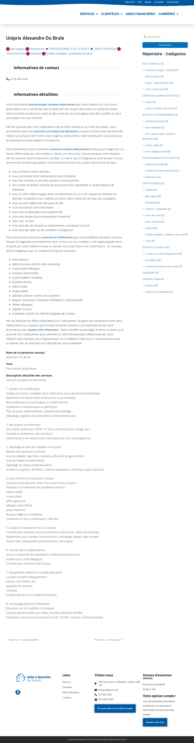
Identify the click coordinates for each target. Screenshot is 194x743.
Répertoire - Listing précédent (23, 640)
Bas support (152, 199)
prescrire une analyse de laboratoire (56, 131)
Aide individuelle (154, 128)
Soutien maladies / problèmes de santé (166, 238)
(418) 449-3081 (19, 79)
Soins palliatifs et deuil (158, 153)
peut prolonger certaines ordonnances (52, 104)
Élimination (152, 205)
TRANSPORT (149, 282)
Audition (150, 192)
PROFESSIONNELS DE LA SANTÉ (159, 159)
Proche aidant (153, 146)
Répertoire (130, 2)
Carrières (168, 14)
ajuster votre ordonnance (43, 329)
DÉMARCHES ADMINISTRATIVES (159, 96)
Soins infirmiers (154, 225)
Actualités (159, 2)
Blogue (148, 2)
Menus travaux (153, 76)
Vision (149, 249)
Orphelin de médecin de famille (162, 173)
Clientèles (112, 14)
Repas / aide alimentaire (158, 83)
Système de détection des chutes (163, 275)
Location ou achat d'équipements (163, 262)
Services (89, 14)
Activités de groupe (156, 122)
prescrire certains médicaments (70, 149)
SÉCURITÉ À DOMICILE (154, 256)
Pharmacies (152, 179)
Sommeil (150, 231)
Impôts (149, 102)
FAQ (140, 2)
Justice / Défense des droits (160, 109)
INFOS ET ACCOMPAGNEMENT (159, 115)
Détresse (150, 295)
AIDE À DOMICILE (151, 63)
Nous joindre (173, 2)
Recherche (165, 45)
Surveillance (152, 269)
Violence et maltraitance (158, 301)
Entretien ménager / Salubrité (161, 70)
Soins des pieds (154, 218)
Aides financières (140, 14)
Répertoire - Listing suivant (108, 640)
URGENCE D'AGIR (151, 288)
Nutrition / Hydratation (157, 212)
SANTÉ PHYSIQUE (152, 186)
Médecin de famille (156, 166)
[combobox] (165, 37)
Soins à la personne (156, 89)
